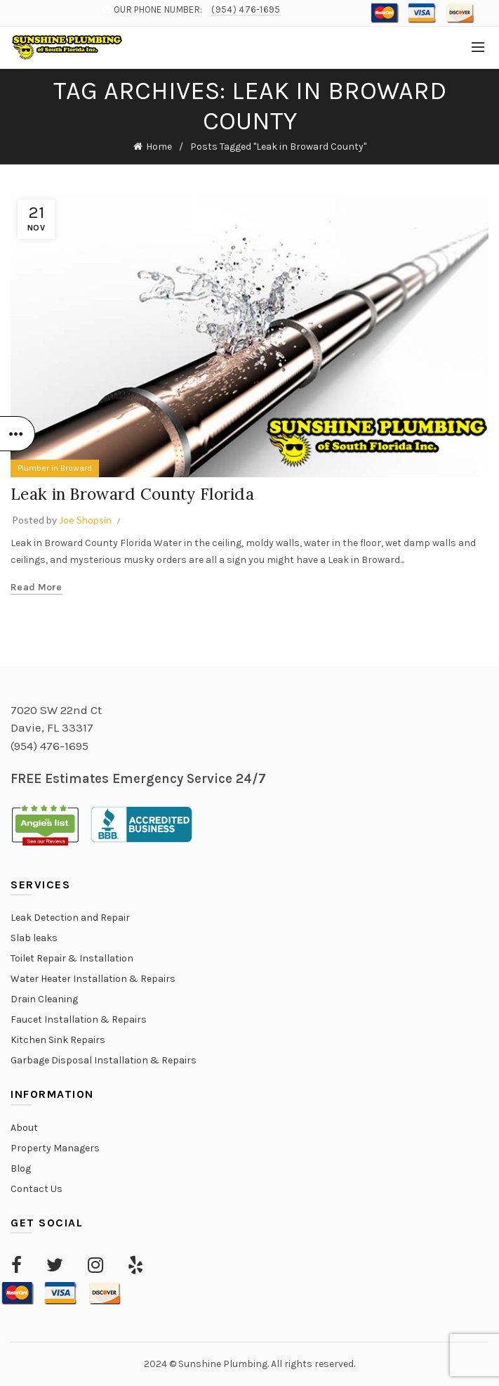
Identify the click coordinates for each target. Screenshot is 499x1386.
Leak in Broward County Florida (138, 494)
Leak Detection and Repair (70, 918)
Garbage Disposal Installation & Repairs (104, 1060)
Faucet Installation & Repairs (79, 1019)
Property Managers (55, 1148)
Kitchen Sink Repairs (58, 1040)
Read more (36, 587)
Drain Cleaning (44, 999)
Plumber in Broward (55, 468)
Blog (21, 1168)
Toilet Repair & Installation (72, 958)
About (24, 1128)
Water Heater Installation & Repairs (93, 979)
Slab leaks (34, 938)
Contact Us (36, 1189)
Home (159, 147)
